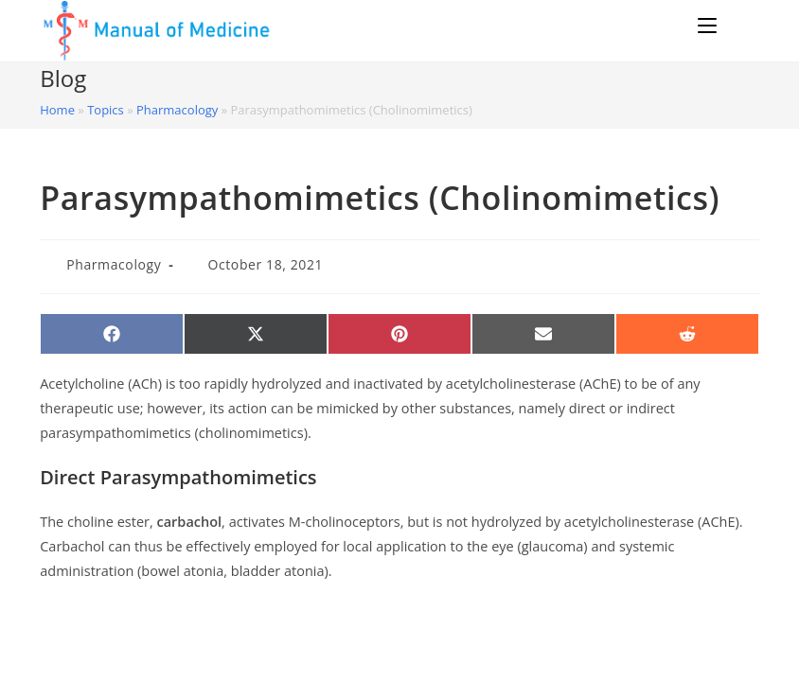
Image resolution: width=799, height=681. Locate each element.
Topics (105, 109)
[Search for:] (740, 25)
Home (57, 109)
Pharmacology (177, 109)
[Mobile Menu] (710, 25)
